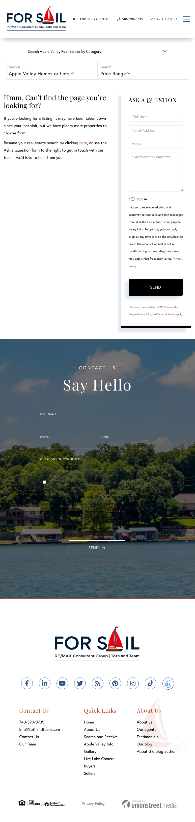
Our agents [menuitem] (146, 730)
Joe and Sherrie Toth (91, 19)
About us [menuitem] (145, 723)
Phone (104, 437)
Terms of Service (166, 314)
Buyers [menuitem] (90, 767)
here (83, 143)
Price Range (113, 73)
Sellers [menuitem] (90, 774)
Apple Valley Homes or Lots (39, 73)
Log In (155, 19)
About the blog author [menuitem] (156, 752)
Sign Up (171, 19)
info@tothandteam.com (39, 730)
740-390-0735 (130, 19)
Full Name (48, 414)
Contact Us (29, 738)
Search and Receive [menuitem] (101, 738)
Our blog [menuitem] (144, 745)
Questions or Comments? (60, 459)
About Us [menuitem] (92, 730)
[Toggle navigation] (186, 19)
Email (44, 437)
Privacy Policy (144, 314)
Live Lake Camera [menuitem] (99, 760)
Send (155, 287)
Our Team (27, 745)
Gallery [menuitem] (90, 752)
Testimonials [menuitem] (147, 738)
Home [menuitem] (89, 723)
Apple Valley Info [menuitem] (99, 745)
